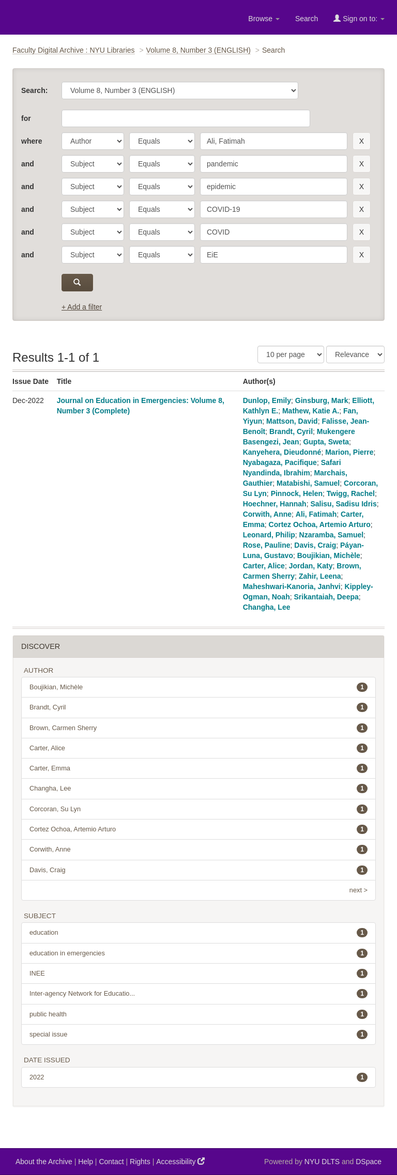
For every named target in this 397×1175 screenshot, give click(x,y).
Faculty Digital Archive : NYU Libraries (73, 50)
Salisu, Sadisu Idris (343, 504)
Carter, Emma (198, 768)
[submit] (77, 282)
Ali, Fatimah (316, 514)
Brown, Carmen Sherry (198, 728)
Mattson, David (292, 421)
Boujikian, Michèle (328, 555)
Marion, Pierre (349, 452)
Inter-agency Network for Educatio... (198, 993)
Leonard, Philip (269, 535)
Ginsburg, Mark (321, 400)
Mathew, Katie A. (310, 411)
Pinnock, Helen (297, 493)
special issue (198, 1034)
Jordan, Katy (311, 566)
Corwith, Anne (267, 514)
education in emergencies (198, 953)
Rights (140, 1161)
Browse (264, 18)
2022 (198, 1077)
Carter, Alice (264, 566)
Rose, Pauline (267, 545)
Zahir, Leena (320, 576)
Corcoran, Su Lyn (198, 809)
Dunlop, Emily (267, 400)
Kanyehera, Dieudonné (282, 452)
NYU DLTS (322, 1161)
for (26, 118)
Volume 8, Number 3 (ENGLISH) (198, 50)
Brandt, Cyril (291, 431)
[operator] (162, 141)
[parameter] (93, 141)
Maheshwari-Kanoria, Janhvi (292, 586)
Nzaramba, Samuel (331, 535)
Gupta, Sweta (326, 442)
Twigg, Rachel (351, 493)
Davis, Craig (315, 545)
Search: (34, 90)
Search (306, 18)
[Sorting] (355, 354)
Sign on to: (359, 18)
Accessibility (180, 1161)
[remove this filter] (362, 141)
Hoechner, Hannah (275, 504)
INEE (198, 973)
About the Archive (44, 1161)
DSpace (368, 1161)
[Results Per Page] (290, 354)
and (27, 164)
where (31, 141)
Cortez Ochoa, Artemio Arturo (320, 524)
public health (198, 1014)
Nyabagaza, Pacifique (280, 462)
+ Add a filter (82, 307)
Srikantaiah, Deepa (326, 597)
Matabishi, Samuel (308, 483)
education (198, 932)
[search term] (273, 141)
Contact (111, 1161)
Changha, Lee (267, 607)
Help (85, 1161)
